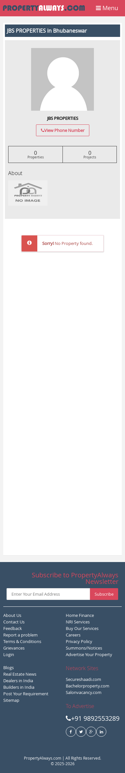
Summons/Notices (84, 648)
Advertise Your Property (89, 654)
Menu (107, 8)
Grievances (14, 648)
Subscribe (104, 594)
